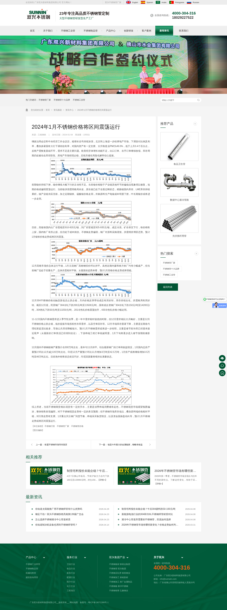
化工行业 (71, 586)
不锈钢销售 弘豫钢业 (118, 590)
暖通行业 (71, 577)
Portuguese (176, 2)
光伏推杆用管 (179, 236)
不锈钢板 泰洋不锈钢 (118, 586)
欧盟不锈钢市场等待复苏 (56, 444)
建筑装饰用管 (32, 577)
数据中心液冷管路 (179, 200)
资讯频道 (58, 110)
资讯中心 (69, 110)
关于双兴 (159, 557)
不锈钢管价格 (77, 426)
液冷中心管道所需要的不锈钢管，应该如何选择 (146, 519)
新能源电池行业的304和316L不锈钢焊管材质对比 (147, 514)
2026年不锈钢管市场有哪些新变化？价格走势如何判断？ (176, 470)
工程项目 (71, 590)
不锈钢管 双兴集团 (117, 568)
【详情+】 (102, 480)
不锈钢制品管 (32, 568)
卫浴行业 (71, 564)
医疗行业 (71, 582)
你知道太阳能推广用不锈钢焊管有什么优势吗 (58, 509)
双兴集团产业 (117, 557)
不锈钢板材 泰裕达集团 (119, 564)
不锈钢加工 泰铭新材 (118, 577)
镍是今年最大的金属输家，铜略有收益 (125, 444)
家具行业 (71, 573)
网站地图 (74, 602)
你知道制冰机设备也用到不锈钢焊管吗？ (56, 524)
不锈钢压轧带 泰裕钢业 (119, 573)
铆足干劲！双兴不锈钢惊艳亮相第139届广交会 (59, 514)
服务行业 (72, 557)
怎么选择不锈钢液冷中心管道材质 (52, 519)
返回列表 (167, 287)
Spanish (147, 2)
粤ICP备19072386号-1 (98, 602)
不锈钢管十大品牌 (62, 100)
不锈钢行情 (49, 426)
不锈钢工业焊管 (33, 564)
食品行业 (71, 568)
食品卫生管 (179, 164)
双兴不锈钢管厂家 (113, 2)
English (132, 2)
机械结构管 (31, 573)
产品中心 (31, 557)
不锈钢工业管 (79, 100)
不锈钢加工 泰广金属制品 (120, 582)
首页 (48, 110)
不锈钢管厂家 (44, 100)
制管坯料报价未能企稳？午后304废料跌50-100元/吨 (88, 470)
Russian (193, 2)
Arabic (161, 2)
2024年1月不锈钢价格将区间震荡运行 (94, 110)
